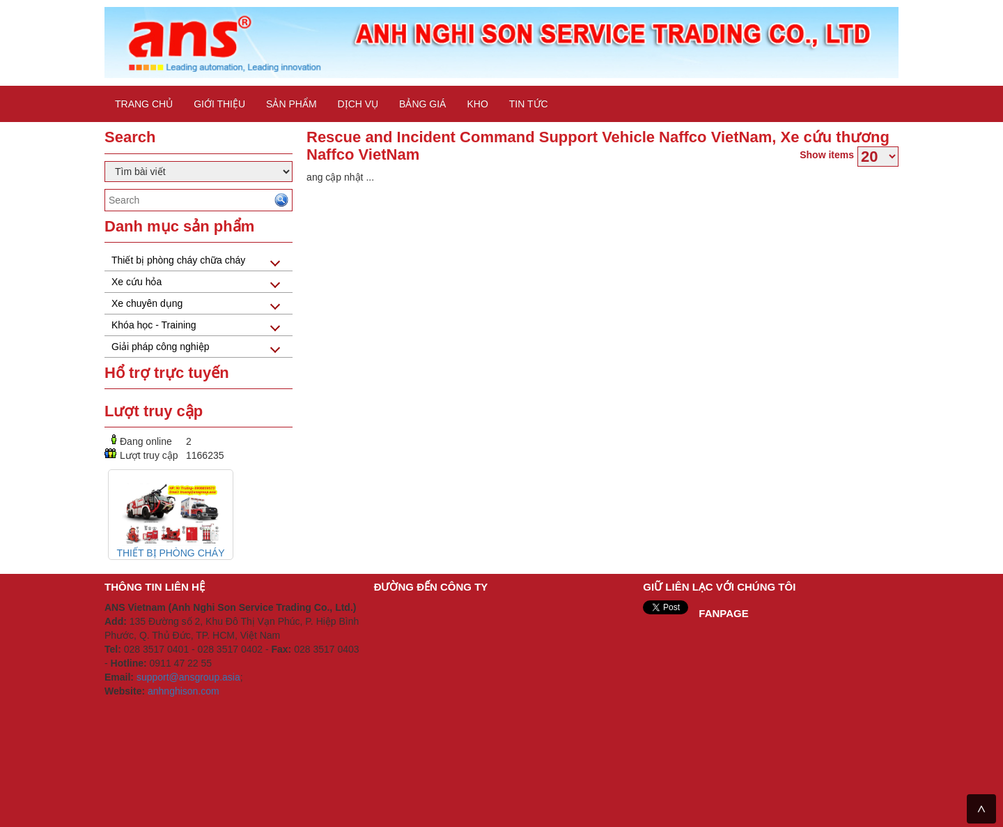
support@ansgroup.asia (188, 677)
